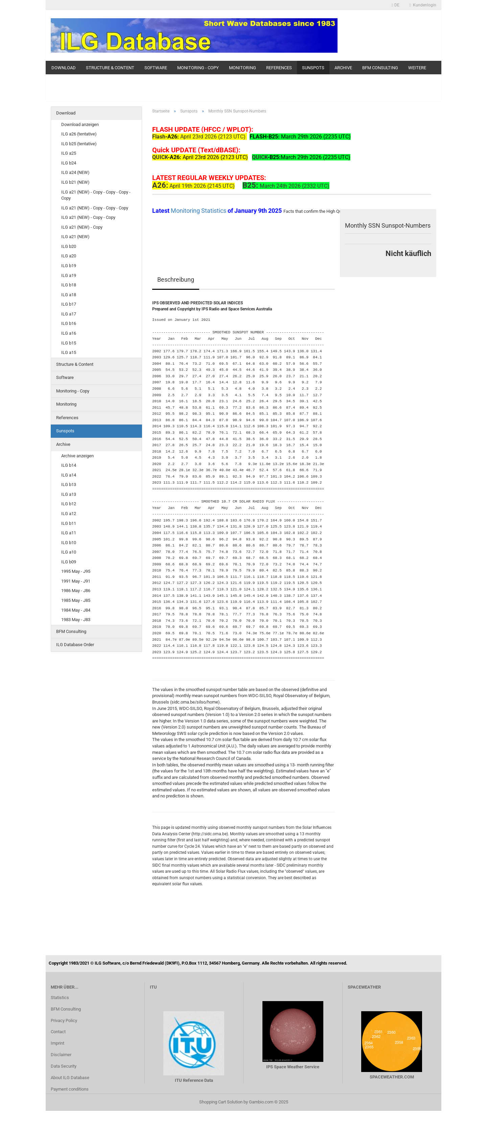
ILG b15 (68, 343)
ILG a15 (68, 352)
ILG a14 (68, 475)
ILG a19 (68, 275)
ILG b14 (68, 465)
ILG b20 (68, 246)
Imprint (57, 1043)
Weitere (417, 67)
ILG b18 (68, 284)
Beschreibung (175, 279)
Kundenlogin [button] (423, 5)
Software (155, 67)
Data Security (63, 1066)
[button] (395, 5)
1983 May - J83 (75, 619)
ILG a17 (68, 313)
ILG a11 (68, 532)
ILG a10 (68, 552)
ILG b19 (68, 265)
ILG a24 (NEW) (75, 172)
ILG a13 (68, 494)
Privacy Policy (64, 1020)
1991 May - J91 (75, 581)
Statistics (60, 997)
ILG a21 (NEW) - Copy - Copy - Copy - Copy (96, 195)
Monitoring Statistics (199, 210)
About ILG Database (70, 1077)
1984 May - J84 (75, 610)
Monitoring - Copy (198, 67)
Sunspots (313, 67)
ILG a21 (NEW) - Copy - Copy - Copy (94, 207)
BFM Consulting (380, 67)
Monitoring (242, 67)
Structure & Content (110, 67)
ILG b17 (68, 304)
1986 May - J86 (75, 590)
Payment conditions (70, 1089)
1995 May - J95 (75, 571)
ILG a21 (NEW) (75, 236)
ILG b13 (68, 484)
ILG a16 (68, 333)
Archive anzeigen (77, 455)
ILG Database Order (75, 644)
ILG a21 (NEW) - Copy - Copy (88, 217)
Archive (343, 67)
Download (63, 67)
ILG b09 (68, 561)
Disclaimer (61, 1054)
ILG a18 (68, 294)
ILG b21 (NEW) (75, 182)
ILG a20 (68, 255)
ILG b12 (68, 503)
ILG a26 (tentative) (79, 133)
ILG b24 (68, 162)
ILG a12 (68, 513)
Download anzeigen (80, 124)
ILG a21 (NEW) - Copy (81, 227)
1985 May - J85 (75, 600)
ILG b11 (68, 523)
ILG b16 (68, 323)
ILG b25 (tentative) (79, 143)
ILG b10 (68, 542)
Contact (58, 1031)
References (279, 67)
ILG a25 (68, 153)
